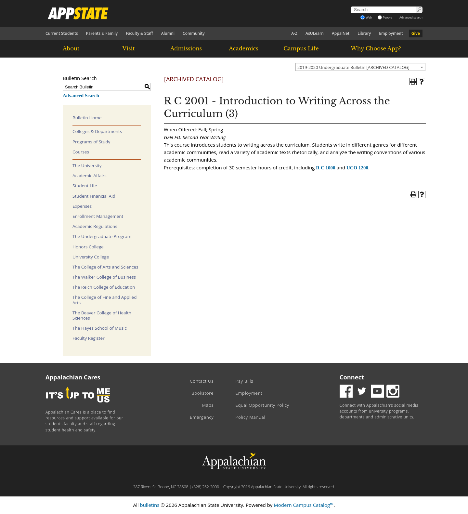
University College (90, 257)
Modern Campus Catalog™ (303, 505)
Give (415, 33)
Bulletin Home (87, 118)
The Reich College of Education (103, 287)
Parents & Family (102, 33)
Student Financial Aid (93, 196)
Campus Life (300, 48)
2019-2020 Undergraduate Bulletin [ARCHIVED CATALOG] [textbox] (353, 67)
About (71, 48)
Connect (352, 377)
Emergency (202, 417)
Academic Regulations (94, 226)
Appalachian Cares (73, 377)
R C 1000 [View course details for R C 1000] (325, 167)
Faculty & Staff (139, 33)
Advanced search (410, 17)
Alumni (168, 33)
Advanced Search (81, 95)
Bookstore (202, 393)
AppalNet (340, 33)
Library (364, 33)
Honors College (88, 247)
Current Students (62, 33)
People (385, 17)
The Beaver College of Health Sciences (101, 315)
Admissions (186, 48)
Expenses (82, 206)
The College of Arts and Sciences (105, 267)
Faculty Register (88, 338)
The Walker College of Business (104, 277)
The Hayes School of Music (99, 328)
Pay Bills (244, 381)
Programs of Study (91, 142)
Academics (243, 48)
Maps (208, 405)
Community (194, 33)
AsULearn (315, 33)
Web (366, 17)
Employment (391, 33)
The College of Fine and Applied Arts (104, 299)
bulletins (149, 505)
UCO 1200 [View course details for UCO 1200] (357, 167)
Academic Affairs (89, 175)
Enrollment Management (97, 216)
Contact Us (202, 381)
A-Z (294, 33)
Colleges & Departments (97, 131)
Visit (129, 48)
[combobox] (360, 67)
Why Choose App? (376, 48)
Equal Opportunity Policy (262, 405)
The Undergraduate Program (101, 236)
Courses (80, 152)
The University (87, 165)
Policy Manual (250, 417)
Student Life (84, 186)
